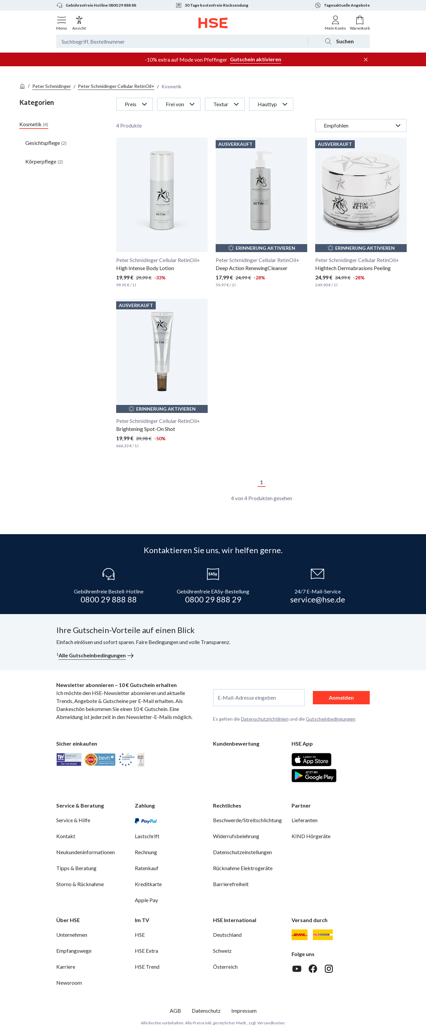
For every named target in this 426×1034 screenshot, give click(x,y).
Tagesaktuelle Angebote (342, 5)
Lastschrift (147, 836)
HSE (140, 934)
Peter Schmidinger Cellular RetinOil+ (116, 86)
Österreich (225, 966)
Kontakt (65, 836)
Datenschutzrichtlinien (265, 719)
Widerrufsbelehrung (236, 836)
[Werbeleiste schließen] (366, 60)
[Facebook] (313, 968)
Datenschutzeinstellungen (242, 852)
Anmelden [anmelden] (341, 697)
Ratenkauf (146, 868)
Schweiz (222, 950)
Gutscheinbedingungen (330, 719)
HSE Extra (146, 950)
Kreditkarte (148, 884)
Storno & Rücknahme (80, 884)
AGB (175, 1010)
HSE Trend (147, 966)
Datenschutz (206, 1010)
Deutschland (227, 934)
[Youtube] (297, 968)
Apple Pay (146, 900)
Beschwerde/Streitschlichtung (247, 820)
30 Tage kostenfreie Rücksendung (211, 5)
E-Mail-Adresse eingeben (247, 697)
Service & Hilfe (73, 820)
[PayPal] (146, 820)
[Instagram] (328, 968)
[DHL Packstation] (323, 934)
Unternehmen (71, 934)
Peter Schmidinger (51, 86)
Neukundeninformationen (85, 852)
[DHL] (300, 934)
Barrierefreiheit (231, 884)
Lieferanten (305, 820)
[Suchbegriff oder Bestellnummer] (182, 41)
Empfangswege (74, 950)
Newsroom (69, 982)
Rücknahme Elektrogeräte (243, 868)
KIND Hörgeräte (311, 836)
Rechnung (146, 852)
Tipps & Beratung (76, 868)
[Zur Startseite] (213, 23)
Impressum (244, 1010)
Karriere (65, 966)
